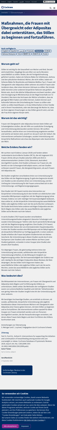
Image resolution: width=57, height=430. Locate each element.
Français (27, 2)
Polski (45, 54)
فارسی (22, 2)
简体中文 (36, 54)
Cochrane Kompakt (17, 12)
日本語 (47, 51)
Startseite (4, 12)
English (10, 2)
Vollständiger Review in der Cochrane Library (14, 371)
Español (15, 2)
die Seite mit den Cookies (34, 420)
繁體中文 (27, 54)
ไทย (19, 54)
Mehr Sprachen (49, 2)
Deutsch (3, 2)
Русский (34, 2)
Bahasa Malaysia (8, 54)
